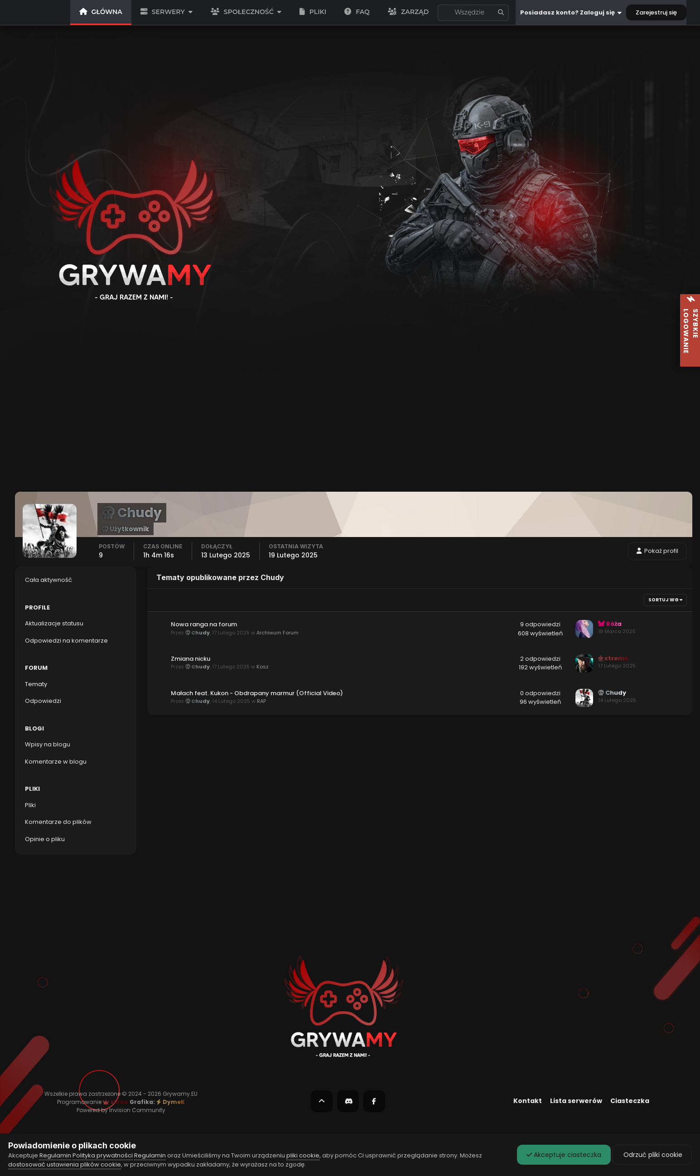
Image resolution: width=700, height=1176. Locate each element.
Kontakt (527, 1100)
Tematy (36, 684)
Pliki (30, 805)
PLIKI (313, 12)
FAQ (357, 12)
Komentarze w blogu (56, 761)
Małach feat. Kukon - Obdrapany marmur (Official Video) (257, 693)
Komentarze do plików (58, 822)
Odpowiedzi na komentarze (66, 640)
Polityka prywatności (102, 1155)
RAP (261, 701)
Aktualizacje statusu (471, 13)
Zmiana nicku (190, 658)
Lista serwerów (576, 1100)
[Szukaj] (443, 13)
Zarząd (408, 12)
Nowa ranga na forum (204, 624)
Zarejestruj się (656, 12)
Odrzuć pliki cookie (652, 1154)
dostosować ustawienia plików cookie (64, 1164)
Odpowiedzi (43, 701)
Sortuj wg (665, 599)
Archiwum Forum (277, 632)
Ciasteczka (629, 1100)
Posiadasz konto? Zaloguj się (571, 13)
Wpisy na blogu (47, 744)
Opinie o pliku (45, 839)
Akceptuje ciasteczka (563, 1154)
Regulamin (55, 1155)
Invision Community (137, 1110)
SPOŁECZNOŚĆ (246, 12)
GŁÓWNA (100, 12)
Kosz (262, 667)
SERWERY (166, 12)
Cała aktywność (48, 580)
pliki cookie (302, 1155)
